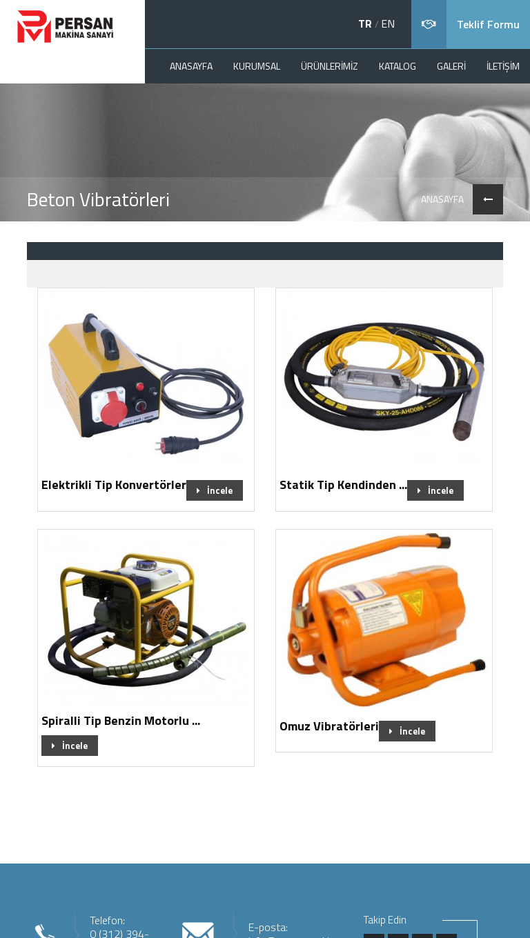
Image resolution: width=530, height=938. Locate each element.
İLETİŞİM (503, 66)
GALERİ (451, 66)
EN (388, 23)
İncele (215, 490)
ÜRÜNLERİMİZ (329, 66)
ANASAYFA (191, 66)
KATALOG (397, 66)
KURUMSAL (256, 66)
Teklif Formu (488, 24)
